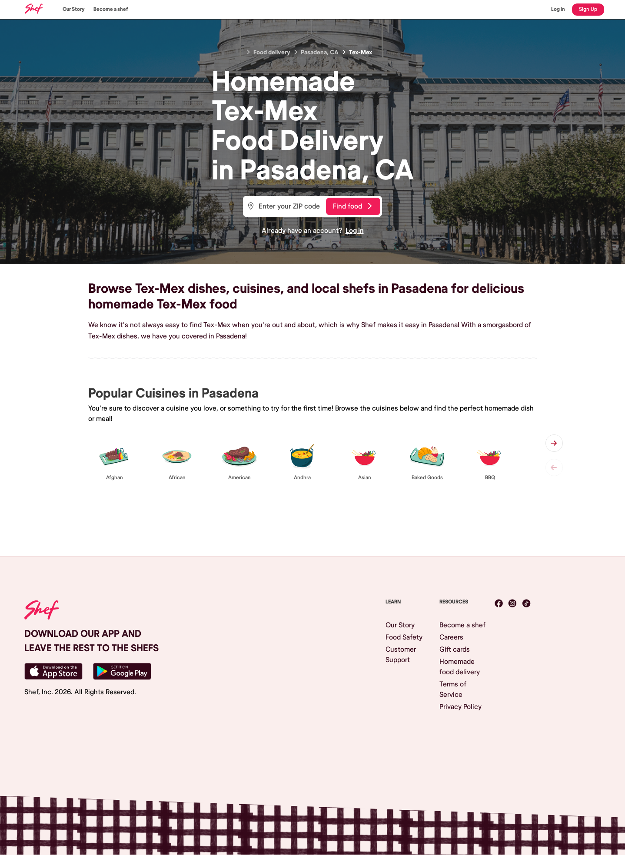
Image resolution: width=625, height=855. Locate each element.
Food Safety (404, 637)
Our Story (74, 9)
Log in (355, 230)
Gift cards (454, 649)
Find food (352, 206)
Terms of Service (452, 689)
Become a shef (110, 9)
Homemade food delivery (459, 666)
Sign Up (588, 9)
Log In (558, 9)
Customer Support (401, 654)
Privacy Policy (460, 707)
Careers (451, 637)
